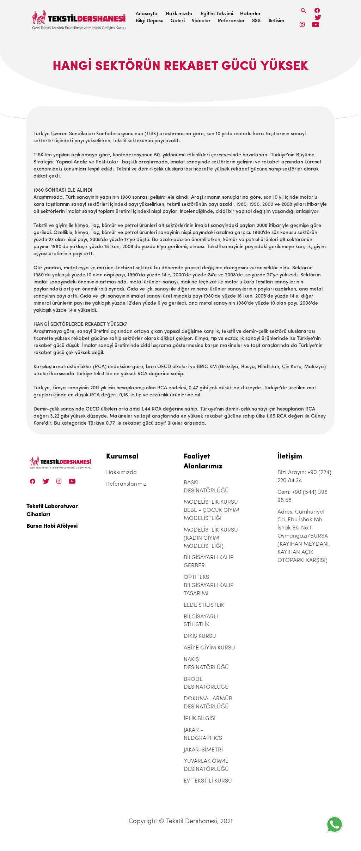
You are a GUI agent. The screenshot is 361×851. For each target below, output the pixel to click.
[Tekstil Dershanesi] (79, 17)
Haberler (250, 14)
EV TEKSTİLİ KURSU (208, 781)
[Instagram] (302, 24)
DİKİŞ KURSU (200, 636)
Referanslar (231, 21)
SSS (256, 21)
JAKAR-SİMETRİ (203, 750)
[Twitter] (318, 17)
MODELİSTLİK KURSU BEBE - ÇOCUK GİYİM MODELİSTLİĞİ (211, 510)
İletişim (276, 21)
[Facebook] (317, 10)
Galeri (178, 21)
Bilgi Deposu (150, 21)
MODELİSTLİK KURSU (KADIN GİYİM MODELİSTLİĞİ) (211, 538)
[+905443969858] (334, 824)
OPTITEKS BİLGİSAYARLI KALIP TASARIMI (209, 586)
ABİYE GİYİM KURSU (209, 648)
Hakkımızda (179, 14)
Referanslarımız (126, 484)
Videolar (201, 21)
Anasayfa (147, 14)
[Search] (303, 11)
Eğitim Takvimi (217, 14)
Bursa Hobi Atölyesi (52, 526)
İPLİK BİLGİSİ (199, 718)
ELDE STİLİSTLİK (204, 605)
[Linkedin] (315, 24)
